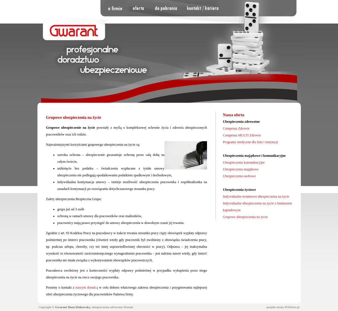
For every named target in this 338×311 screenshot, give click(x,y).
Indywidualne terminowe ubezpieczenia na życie (256, 196)
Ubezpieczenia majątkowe (241, 169)
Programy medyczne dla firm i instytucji (250, 142)
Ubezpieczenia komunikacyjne (244, 162)
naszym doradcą (86, 287)
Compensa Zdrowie (236, 128)
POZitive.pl (292, 307)
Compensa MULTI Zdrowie (242, 135)
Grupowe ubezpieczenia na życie (245, 217)
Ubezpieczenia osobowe (239, 176)
